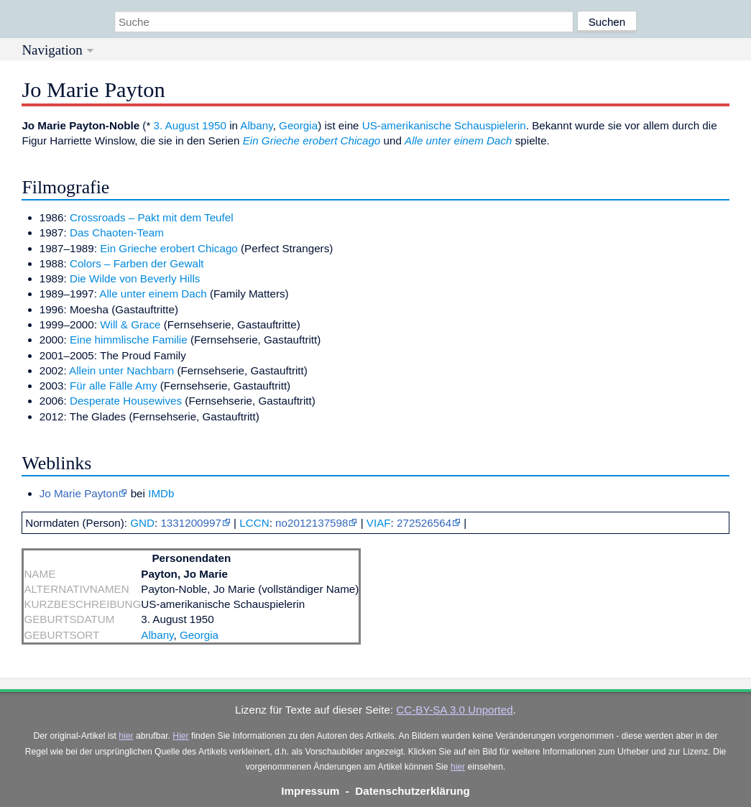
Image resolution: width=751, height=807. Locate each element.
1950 (214, 125)
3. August (176, 125)
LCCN (254, 523)
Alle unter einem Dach (458, 140)
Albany (256, 125)
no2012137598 (311, 523)
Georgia (298, 125)
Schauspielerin (490, 125)
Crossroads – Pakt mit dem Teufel (152, 217)
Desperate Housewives (126, 401)
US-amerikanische (406, 125)
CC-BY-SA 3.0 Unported (454, 710)
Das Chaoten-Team (117, 232)
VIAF (379, 523)
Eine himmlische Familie (129, 339)
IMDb (161, 493)
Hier (180, 736)
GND (142, 523)
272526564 (424, 523)
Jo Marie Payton (79, 493)
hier (126, 736)
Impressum (310, 791)
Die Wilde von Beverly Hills (135, 278)
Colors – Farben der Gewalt (137, 263)
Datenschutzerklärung (412, 791)
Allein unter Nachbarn (121, 370)
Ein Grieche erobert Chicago (312, 140)
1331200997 (190, 523)
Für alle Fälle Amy (113, 385)
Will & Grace (130, 324)
